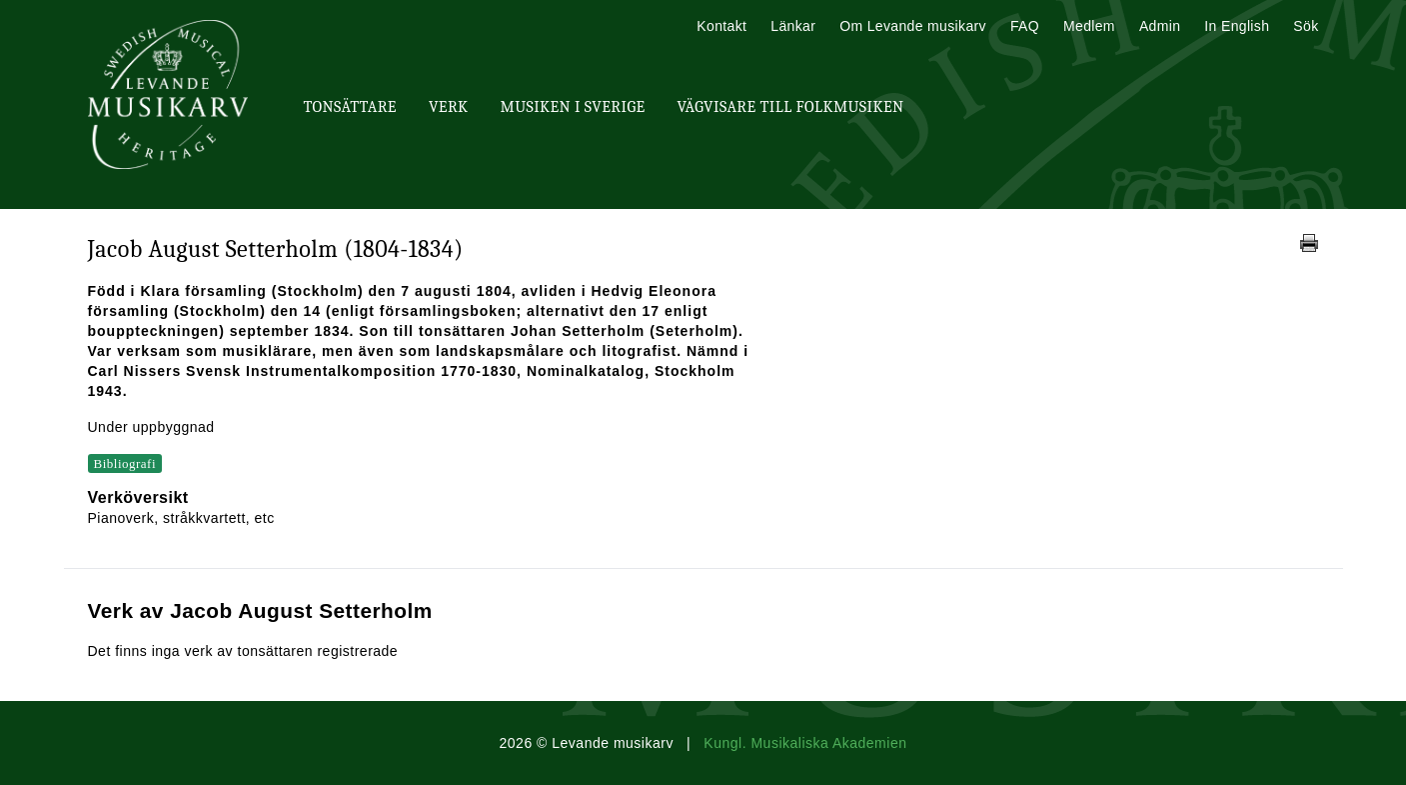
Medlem (1089, 26)
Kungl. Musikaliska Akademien (804, 743)
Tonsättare (350, 107)
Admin (1159, 26)
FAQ (1024, 26)
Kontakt (721, 26)
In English (1236, 26)
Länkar (792, 26)
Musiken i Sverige (573, 107)
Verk (449, 107)
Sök (1305, 26)
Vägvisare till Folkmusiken (790, 107)
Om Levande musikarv (912, 26)
